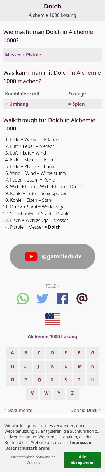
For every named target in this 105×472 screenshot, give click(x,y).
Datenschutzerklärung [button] (27, 448)
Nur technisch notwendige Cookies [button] (33, 459)
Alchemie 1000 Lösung (52, 15)
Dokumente (20, 410)
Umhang (18, 104)
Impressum (81, 442)
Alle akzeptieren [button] (83, 459)
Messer (13, 55)
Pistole (33, 55)
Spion (79, 104)
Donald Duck (84, 410)
